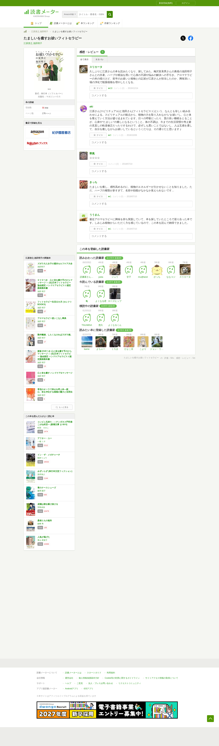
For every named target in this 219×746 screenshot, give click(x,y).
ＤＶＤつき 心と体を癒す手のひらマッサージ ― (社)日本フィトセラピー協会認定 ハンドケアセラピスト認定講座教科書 (54, 284)
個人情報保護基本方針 (89, 678)
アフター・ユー (44, 438)
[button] (110, 14)
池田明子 (41, 267)
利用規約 (111, 673)
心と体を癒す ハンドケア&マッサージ (54, 373)
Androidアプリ (71, 689)
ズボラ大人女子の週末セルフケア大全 (54, 263)
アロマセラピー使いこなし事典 (51, 318)
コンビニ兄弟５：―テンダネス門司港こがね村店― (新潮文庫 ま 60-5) (54, 423)
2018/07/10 (132, 196)
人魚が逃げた (43, 537)
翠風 (92, 153)
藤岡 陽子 (41, 491)
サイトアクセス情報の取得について (161, 678)
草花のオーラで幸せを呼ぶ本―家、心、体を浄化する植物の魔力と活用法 (54, 390)
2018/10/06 (132, 135)
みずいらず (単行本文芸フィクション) (54, 471)
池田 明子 (41, 291)
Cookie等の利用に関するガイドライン (122, 678)
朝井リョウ (42, 458)
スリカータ (95, 66)
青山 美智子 (42, 540)
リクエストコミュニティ (129, 683)
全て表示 (84, 59)
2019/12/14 (133, 88)
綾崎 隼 (40, 524)
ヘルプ (68, 683)
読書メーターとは (73, 673)
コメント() (119, 88)
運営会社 (69, 678)
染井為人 (41, 474)
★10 (110, 88)
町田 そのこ (43, 428)
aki (91, 106)
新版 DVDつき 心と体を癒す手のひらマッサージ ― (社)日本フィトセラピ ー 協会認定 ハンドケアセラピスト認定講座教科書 (54, 355)
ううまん (94, 214)
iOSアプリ (88, 689)
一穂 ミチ (41, 441)
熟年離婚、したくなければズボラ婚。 (54, 335)
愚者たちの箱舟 (44, 520)
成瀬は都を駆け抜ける (47, 504)
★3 (109, 135)
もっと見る (62, 407)
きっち (93, 182)
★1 (109, 196)
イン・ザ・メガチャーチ (48, 455)
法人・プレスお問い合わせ (100, 683)
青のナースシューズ (46, 487)
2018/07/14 (127, 164)
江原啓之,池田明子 (39, 31)
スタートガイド (94, 673)
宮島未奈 (41, 507)
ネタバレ (99, 59)
